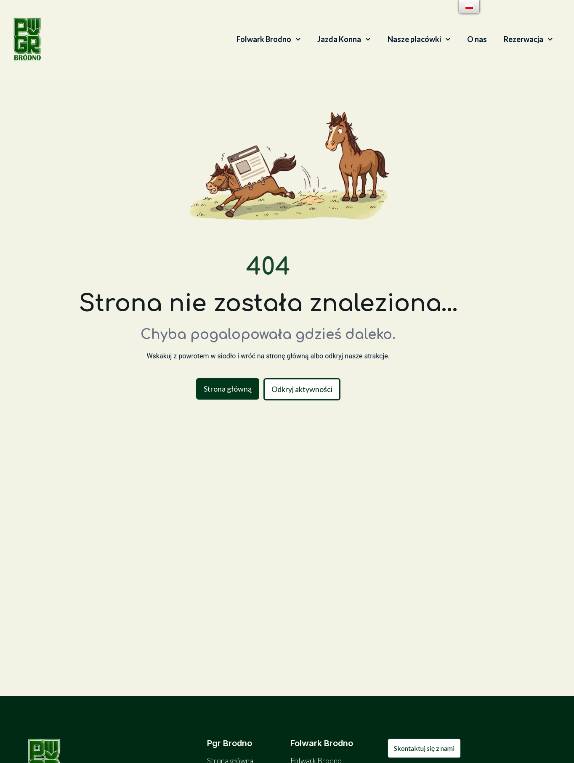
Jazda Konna (344, 39)
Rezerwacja (528, 39)
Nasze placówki (419, 39)
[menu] (469, 6)
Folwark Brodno (269, 39)
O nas (477, 39)
